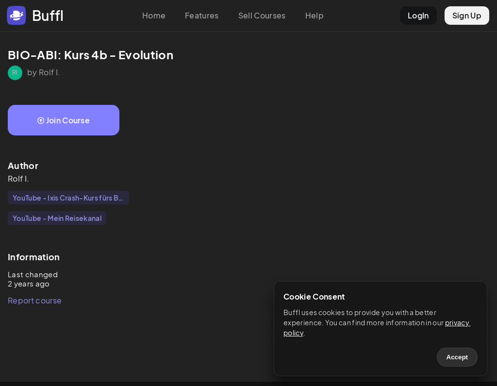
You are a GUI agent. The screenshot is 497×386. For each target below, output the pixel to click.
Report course (35, 300)
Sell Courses (262, 15)
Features (202, 15)
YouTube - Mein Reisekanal (57, 218)
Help (314, 15)
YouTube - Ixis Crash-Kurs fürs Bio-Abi (71, 197)
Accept (457, 357)
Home (154, 15)
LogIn (418, 15)
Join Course (63, 120)
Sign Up (466, 15)
